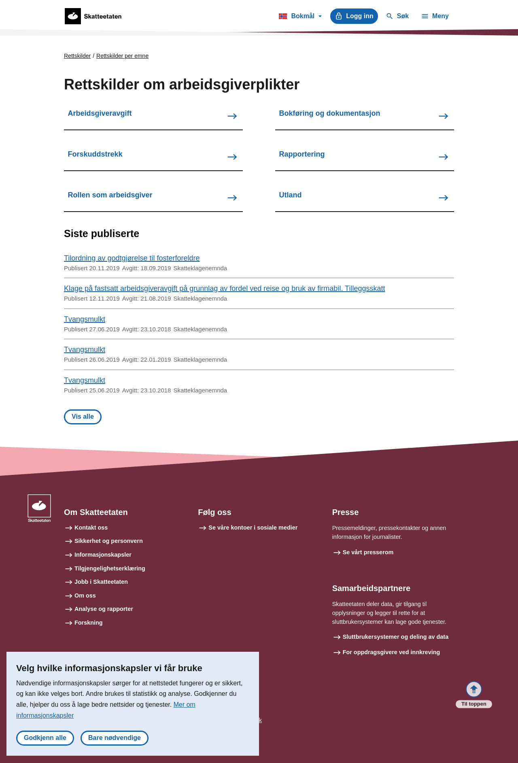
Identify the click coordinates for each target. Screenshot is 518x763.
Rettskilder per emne (122, 56)
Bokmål (300, 17)
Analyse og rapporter (103, 609)
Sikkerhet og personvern (108, 541)
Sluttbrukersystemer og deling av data (396, 637)
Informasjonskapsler (103, 554)
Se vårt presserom (368, 552)
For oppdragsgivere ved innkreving (391, 652)
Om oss (85, 595)
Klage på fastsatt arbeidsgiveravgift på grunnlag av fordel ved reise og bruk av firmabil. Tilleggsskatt (224, 288)
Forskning (88, 622)
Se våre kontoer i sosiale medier (252, 527)
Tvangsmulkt (84, 319)
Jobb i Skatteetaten (101, 582)
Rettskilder (77, 56)
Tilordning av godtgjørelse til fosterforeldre (132, 258)
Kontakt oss (91, 527)
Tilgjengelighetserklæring (109, 568)
